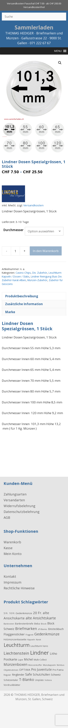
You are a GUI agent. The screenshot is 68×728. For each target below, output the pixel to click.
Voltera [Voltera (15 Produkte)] (48, 679)
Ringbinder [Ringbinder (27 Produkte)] (18, 674)
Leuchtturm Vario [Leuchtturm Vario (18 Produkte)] (39, 645)
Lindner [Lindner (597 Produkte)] (39, 652)
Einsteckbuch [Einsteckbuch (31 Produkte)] (56, 628)
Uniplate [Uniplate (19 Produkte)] (39, 679)
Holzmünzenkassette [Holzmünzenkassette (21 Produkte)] (15, 639)
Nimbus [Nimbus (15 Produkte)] (60, 664)
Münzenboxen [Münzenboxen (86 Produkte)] (15, 664)
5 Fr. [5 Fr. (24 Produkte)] (6, 612)
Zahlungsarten (15, 494)
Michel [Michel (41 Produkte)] (28, 659)
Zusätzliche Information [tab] (24, 303)
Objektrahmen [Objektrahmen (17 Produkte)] (11, 669)
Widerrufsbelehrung (19, 505)
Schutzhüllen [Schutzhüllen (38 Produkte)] (41, 674)
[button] (60, 62)
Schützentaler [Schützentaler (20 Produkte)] (11, 679)
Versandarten (14, 499)
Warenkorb (12, 541)
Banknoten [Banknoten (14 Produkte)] (9, 623)
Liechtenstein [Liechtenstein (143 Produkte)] (16, 652)
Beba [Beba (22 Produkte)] (37, 623)
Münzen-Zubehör (37, 279)
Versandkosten (33, 205)
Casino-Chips (23, 272)
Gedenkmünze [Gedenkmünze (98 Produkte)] (46, 633)
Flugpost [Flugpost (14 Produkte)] (29, 634)
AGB (7, 517)
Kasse (8, 547)
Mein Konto (13, 553)
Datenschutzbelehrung (22, 511)
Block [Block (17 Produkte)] (43, 623)
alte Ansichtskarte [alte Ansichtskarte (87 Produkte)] (41, 617)
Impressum (12, 582)
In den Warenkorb (46, 250)
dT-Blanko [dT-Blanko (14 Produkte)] (42, 628)
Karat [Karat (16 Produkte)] (38, 639)
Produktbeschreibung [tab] (21, 295)
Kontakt (10, 576)
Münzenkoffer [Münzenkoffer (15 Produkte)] (35, 664)
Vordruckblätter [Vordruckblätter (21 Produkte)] (12, 684)
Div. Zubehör (39, 272)
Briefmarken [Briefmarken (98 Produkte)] (26, 627)
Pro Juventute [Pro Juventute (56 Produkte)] (41, 669)
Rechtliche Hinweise (19, 588)
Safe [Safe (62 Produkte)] (28, 674)
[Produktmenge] (15, 250)
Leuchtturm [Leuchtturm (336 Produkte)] (17, 644)
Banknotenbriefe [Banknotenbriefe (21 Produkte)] (24, 623)
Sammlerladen (34, 27)
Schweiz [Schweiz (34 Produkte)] (56, 674)
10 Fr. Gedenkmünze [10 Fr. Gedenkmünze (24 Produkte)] (20, 612)
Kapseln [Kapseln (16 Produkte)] (31, 639)
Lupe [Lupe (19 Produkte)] (20, 659)
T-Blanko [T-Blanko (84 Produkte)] (26, 679)
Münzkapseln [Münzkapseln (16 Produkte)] (49, 664)
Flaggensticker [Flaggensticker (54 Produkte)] (14, 634)
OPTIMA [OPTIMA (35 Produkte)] (24, 669)
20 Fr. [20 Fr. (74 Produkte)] (37, 612)
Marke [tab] (10, 311)
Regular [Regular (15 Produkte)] (7, 674)
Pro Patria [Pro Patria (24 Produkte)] (58, 669)
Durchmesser (13, 229)
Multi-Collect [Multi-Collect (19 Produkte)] (40, 659)
